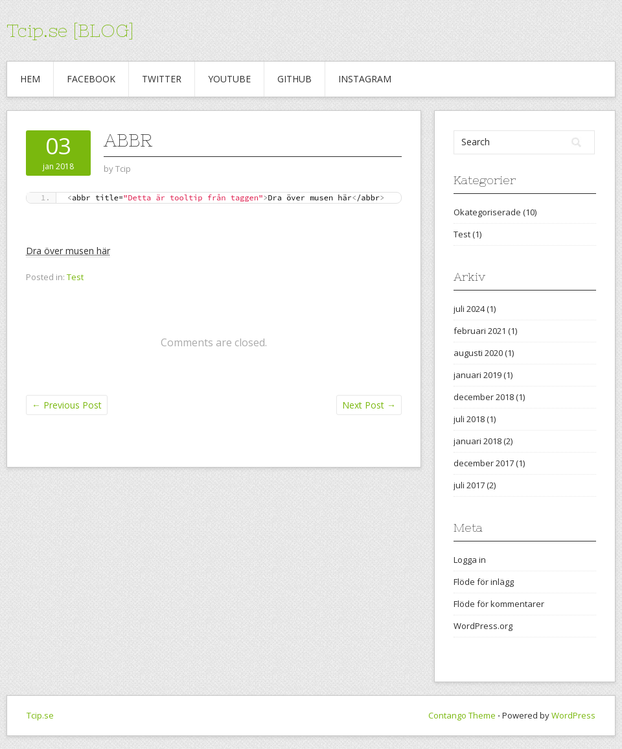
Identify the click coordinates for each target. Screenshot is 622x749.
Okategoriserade (487, 212)
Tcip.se (40, 715)
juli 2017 (469, 485)
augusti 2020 (478, 353)
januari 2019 (477, 375)
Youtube (229, 79)
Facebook (91, 79)
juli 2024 (469, 309)
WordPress (573, 715)
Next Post (369, 405)
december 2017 (484, 463)
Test (75, 277)
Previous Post (67, 405)
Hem (30, 79)
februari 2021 (480, 331)
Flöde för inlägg (484, 582)
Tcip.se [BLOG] (70, 30)
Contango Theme (462, 715)
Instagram (364, 79)
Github (294, 79)
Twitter (161, 79)
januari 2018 (477, 441)
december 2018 (484, 397)
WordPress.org (483, 626)
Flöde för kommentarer (499, 604)
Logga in (470, 559)
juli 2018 (469, 419)
